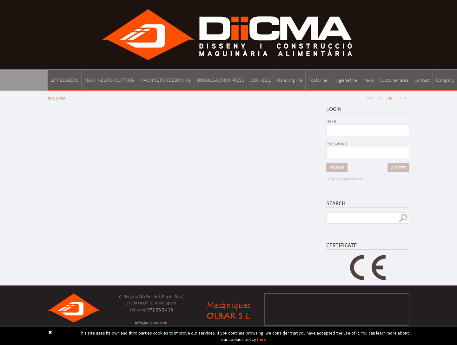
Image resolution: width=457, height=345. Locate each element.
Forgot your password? (344, 178)
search (403, 218)
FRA (398, 98)
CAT (370, 98)
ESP (379, 98)
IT (406, 98)
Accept (398, 167)
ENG (389, 98)
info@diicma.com (151, 323)
